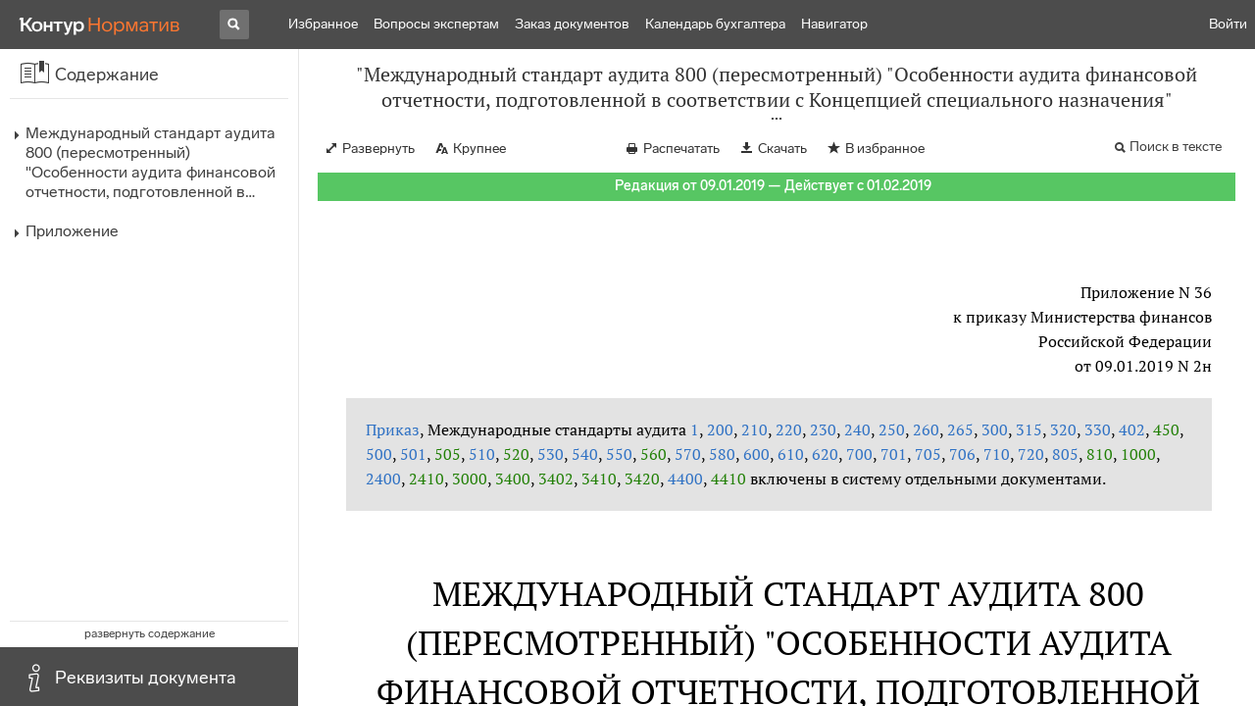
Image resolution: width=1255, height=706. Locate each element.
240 (857, 429)
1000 (1138, 454)
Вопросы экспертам (436, 24)
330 (1097, 429)
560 (653, 454)
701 (893, 454)
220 (789, 429)
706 (962, 454)
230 (823, 429)
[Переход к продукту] (100, 24)
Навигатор (834, 24)
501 (413, 454)
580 (722, 454)
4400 (685, 478)
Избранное (323, 24)
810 (1099, 454)
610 (791, 454)
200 (720, 429)
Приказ (393, 429)
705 (928, 454)
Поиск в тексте (1176, 146)
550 (619, 454)
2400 (383, 478)
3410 (599, 478)
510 (482, 454)
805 (1065, 454)
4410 (728, 478)
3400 (512, 478)
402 (1132, 429)
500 (379, 454)
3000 (469, 478)
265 (960, 429)
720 (1031, 454)
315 (1029, 429)
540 (585, 454)
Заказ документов (572, 24)
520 (516, 454)
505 (447, 454)
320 (1063, 429)
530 (550, 454)
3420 (642, 478)
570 (688, 454)
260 (926, 429)
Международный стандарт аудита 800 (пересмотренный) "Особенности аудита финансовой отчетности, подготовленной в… (150, 162)
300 (994, 429)
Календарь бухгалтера (715, 24)
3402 (556, 478)
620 (825, 454)
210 (754, 429)
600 (756, 454)
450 (1166, 429)
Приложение (72, 231)
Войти (1228, 24)
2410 (426, 478)
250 (891, 429)
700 (859, 454)
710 (996, 454)
